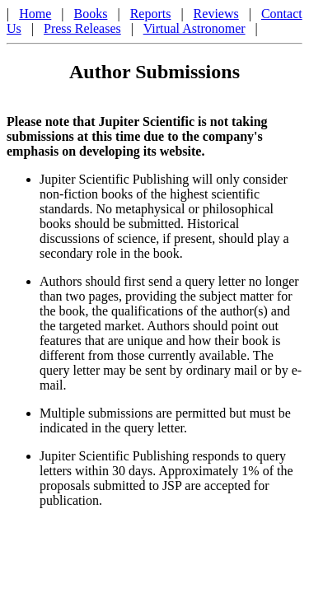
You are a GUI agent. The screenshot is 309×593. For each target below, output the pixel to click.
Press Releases (82, 28)
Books (91, 14)
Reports (150, 14)
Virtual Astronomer (194, 28)
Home (35, 14)
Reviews (216, 14)
